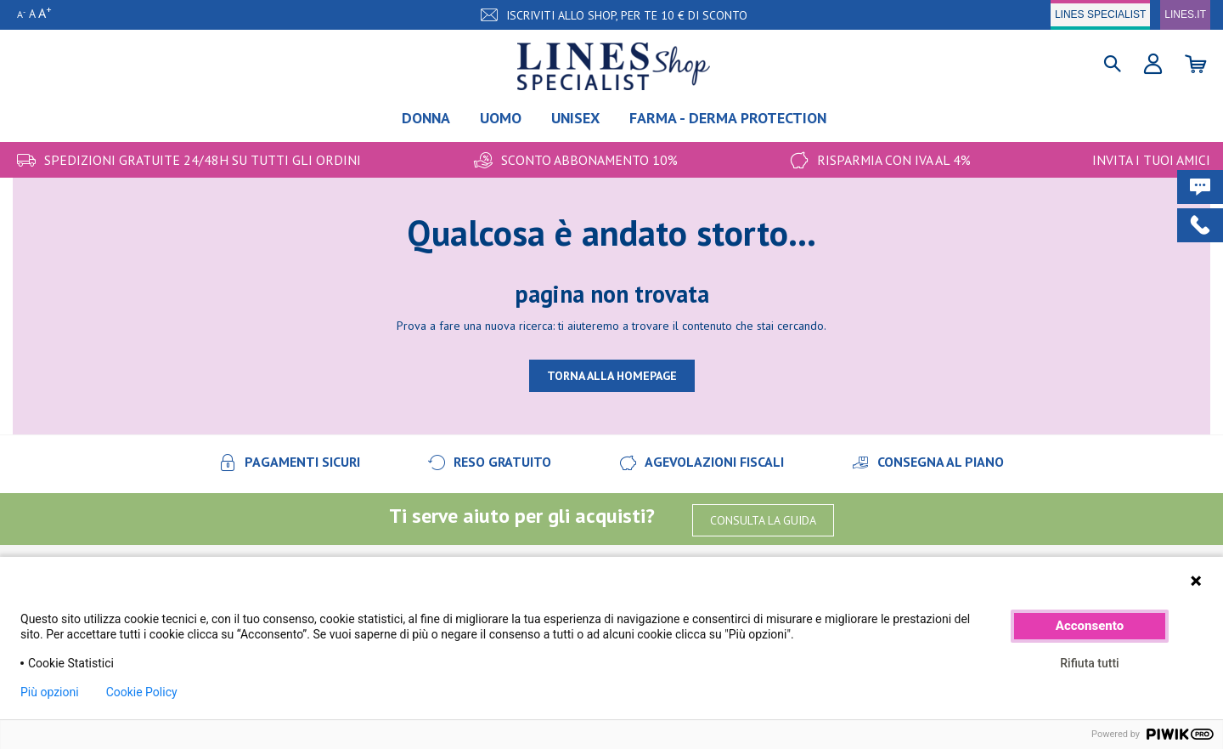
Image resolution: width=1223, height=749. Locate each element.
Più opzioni (49, 692)
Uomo (500, 118)
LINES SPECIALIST (1100, 14)
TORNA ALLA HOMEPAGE (612, 375)
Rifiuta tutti (1089, 663)
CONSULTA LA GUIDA (763, 520)
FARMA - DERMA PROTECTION (727, 118)
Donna (426, 118)
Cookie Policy (142, 692)
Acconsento (1090, 625)
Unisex (575, 118)
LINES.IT (1185, 14)
